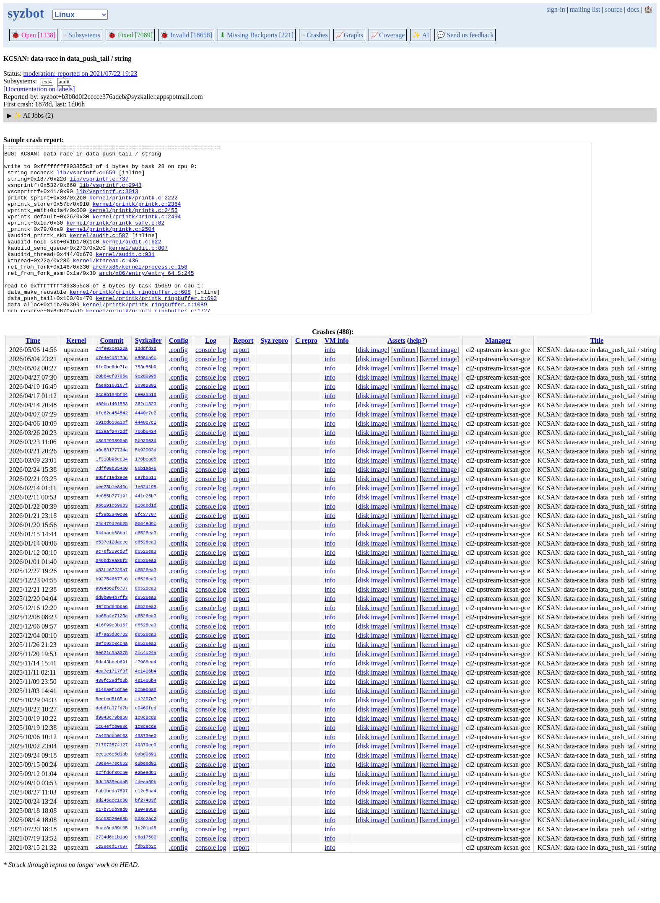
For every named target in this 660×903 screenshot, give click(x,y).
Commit (111, 340)
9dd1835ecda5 (112, 782)
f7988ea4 (145, 662)
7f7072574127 (112, 745)
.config (178, 349)
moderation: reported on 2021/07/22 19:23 (80, 73)
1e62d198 (145, 487)
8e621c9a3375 (112, 653)
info (330, 349)
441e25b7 (145, 496)
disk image (372, 349)
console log (210, 349)
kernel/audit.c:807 (138, 269)
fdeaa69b (145, 782)
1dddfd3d (145, 349)
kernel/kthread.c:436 (105, 284)
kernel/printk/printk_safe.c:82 (115, 239)
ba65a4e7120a (112, 616)
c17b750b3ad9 (112, 810)
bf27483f (145, 801)
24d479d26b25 (112, 524)
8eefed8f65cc (112, 699)
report (241, 349)
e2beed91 (145, 764)
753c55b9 (145, 367)
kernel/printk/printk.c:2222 (133, 208)
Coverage (388, 35)
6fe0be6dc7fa (112, 367)
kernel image (439, 349)
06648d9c (145, 524)
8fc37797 (145, 515)
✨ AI (420, 35)
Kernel (76, 340)
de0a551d (145, 395)
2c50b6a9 (145, 690)
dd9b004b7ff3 (112, 598)
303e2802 (145, 386)
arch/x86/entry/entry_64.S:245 (146, 299)
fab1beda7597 (112, 791)
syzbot (26, 13)
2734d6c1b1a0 (112, 838)
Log (210, 340)
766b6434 (145, 432)
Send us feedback (465, 35)
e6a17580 (145, 838)
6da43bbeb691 (112, 662)
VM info (336, 340)
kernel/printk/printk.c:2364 (137, 216)
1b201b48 (145, 828)
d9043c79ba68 (112, 718)
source (614, 9)
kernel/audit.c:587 (99, 254)
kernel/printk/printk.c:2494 (137, 231)
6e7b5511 (145, 478)
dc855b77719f (112, 496)
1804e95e (145, 810)
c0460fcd (145, 709)
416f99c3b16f (112, 626)
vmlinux (404, 349)
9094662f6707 (112, 589)
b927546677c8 (112, 579)
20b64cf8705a (112, 377)
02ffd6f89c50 (112, 773)
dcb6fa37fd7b (112, 709)
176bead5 (145, 460)
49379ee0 (145, 736)
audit (64, 81)
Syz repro (274, 340)
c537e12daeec (112, 543)
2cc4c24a (145, 653)
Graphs (349, 35)
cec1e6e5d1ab (112, 755)
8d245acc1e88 (112, 801)
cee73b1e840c (112, 487)
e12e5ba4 (145, 791)
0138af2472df (112, 432)
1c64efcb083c (112, 727)
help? (417, 340)
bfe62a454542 (112, 414)
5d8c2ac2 (145, 819)
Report (243, 340)
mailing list (585, 9)
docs (633, 9)
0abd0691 (145, 755)
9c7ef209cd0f (112, 552)
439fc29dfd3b (112, 681)
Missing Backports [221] (257, 35)
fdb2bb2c (145, 847)
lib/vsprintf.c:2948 (110, 193)
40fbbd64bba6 (112, 607)
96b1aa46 (145, 469)
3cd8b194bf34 (112, 395)
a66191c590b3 (112, 506)
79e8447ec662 (112, 764)
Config (178, 340)
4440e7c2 (145, 414)
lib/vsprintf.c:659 (86, 178)
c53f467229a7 (112, 570)
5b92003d (145, 441)
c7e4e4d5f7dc (112, 358)
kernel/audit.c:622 (131, 261)
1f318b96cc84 (112, 460)
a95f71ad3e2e (112, 478)
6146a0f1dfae (112, 690)
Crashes (314, 35)
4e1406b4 (145, 672)
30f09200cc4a (112, 644)
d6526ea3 (145, 533)
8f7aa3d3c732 (112, 635)
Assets (396, 340)
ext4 (47, 81)
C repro (306, 340)
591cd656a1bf (112, 423)
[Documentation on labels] (39, 89)
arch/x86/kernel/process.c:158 (140, 291)
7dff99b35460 (112, 469)
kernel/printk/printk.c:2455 (133, 224)
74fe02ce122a (112, 349)
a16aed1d (145, 506)
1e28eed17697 (112, 847)
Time (33, 340)
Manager (498, 340)
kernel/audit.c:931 (125, 276)
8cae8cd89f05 (112, 828)
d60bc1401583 (112, 404)
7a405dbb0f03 (112, 736)
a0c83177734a (112, 450)
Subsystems (81, 35)
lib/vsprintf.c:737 (99, 186)
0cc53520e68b (112, 819)
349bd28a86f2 (112, 561)
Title (597, 340)
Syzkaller (148, 340)
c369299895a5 (112, 441)
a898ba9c (145, 358)
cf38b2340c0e (112, 515)
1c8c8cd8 (145, 718)
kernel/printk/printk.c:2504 (110, 246)
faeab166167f (112, 386)
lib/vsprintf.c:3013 (107, 201)
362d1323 (145, 404)
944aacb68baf (112, 533)
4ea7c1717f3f (112, 672)
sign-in (555, 9)
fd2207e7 (145, 699)
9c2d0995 (145, 377)
